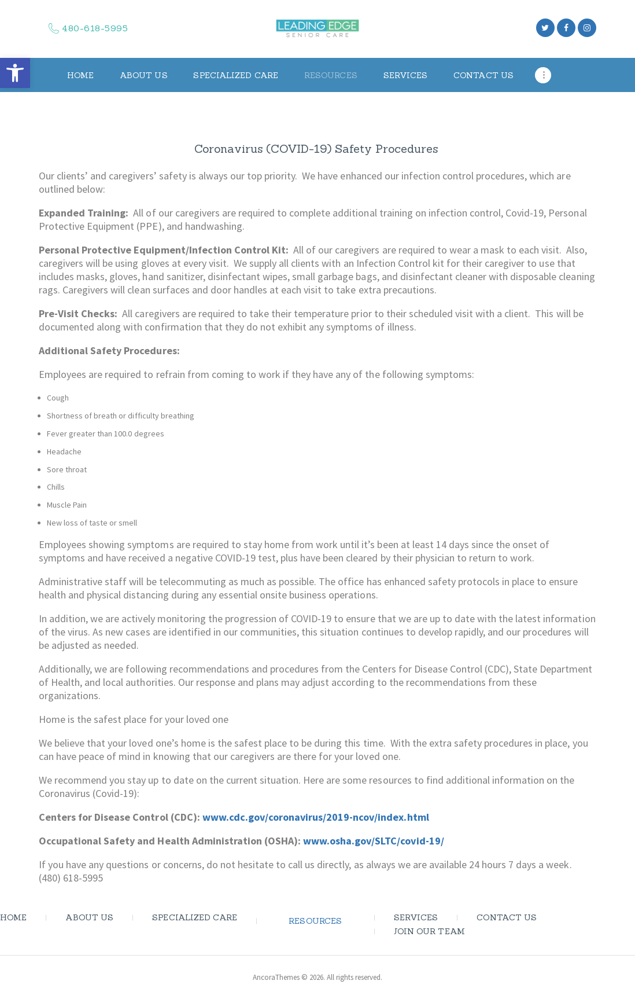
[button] (15, 73)
